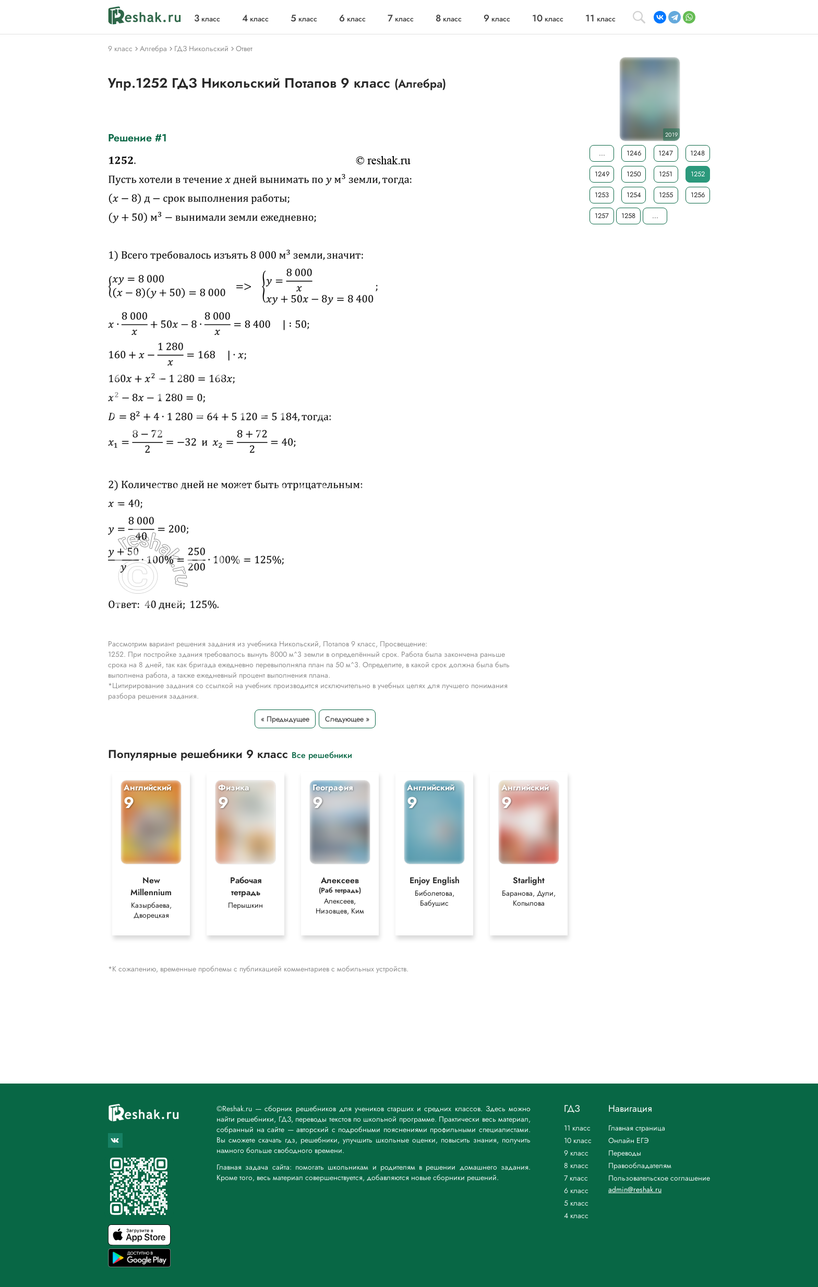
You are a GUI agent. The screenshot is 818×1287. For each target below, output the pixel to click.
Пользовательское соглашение (659, 1178)
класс (207, 19)
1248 (697, 153)
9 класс (576, 1153)
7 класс (576, 1178)
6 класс (576, 1190)
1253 (602, 195)
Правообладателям (639, 1165)
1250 (634, 174)
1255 (666, 195)
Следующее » (347, 719)
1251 (665, 174)
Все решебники (322, 754)
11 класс (577, 1128)
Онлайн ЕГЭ (628, 1140)
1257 (602, 216)
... (602, 153)
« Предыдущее (285, 719)
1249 (602, 174)
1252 (698, 174)
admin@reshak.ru (634, 1189)
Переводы (624, 1153)
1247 (665, 153)
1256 (698, 195)
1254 (634, 195)
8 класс (576, 1165)
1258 (628, 216)
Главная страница (636, 1128)
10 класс (578, 1140)
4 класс (576, 1215)
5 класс (576, 1203)
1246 (634, 153)
